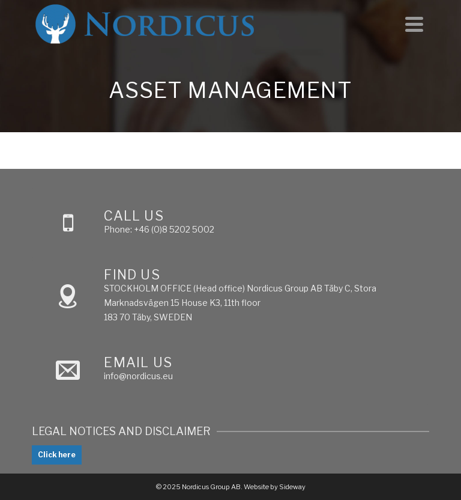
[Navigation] (414, 24)
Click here (57, 454)
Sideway (292, 487)
